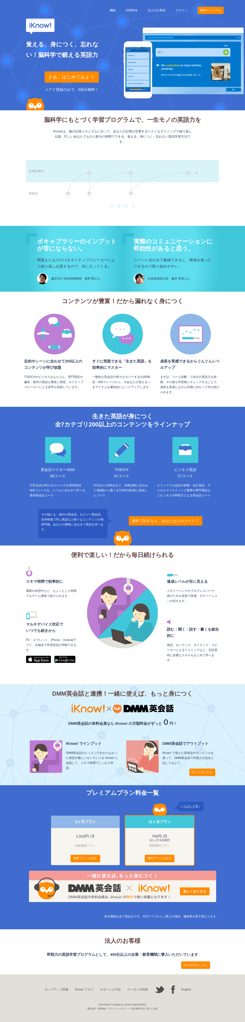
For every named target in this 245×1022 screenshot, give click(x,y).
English (186, 989)
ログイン (182, 10)
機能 (113, 10)
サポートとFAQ (110, 989)
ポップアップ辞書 (56, 989)
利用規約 (101, 1008)
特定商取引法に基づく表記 (144, 1008)
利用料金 (132, 10)
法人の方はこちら (195, 965)
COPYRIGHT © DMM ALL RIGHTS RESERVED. (122, 1004)
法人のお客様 (157, 10)
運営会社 (91, 1008)
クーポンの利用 (137, 989)
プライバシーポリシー (118, 1008)
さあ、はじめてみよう (71, 76)
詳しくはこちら (202, 772)
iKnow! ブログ (84, 989)
